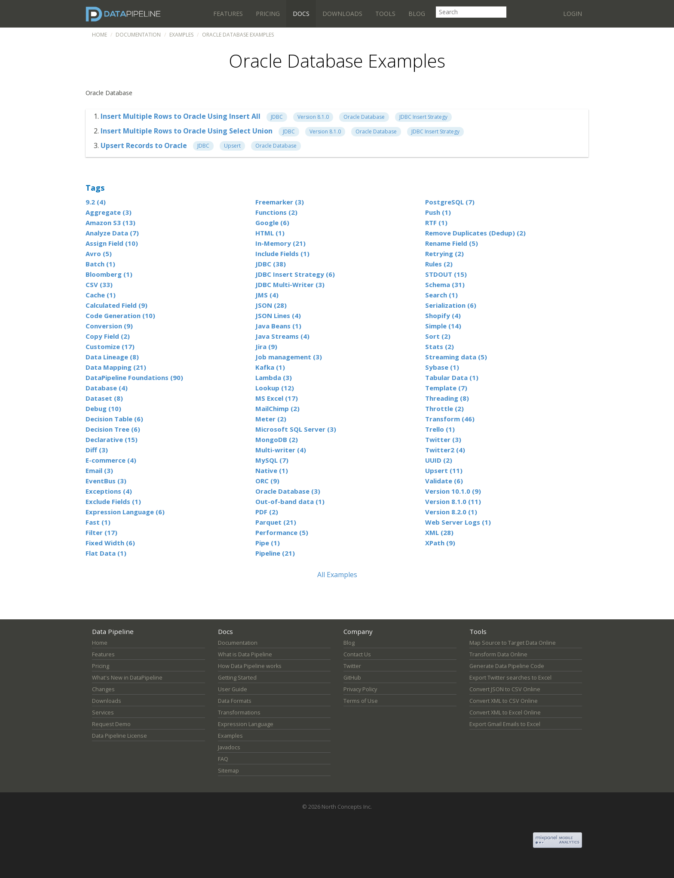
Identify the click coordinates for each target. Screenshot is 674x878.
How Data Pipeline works (250, 666)
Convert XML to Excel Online (505, 712)
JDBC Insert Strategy (423, 117)
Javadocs (229, 747)
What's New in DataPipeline (127, 677)
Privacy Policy (360, 689)
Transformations (239, 712)
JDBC (277, 117)
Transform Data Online (498, 654)
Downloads (342, 13)
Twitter (352, 666)
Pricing (268, 13)
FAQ (223, 759)
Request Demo (111, 724)
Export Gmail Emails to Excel (504, 724)
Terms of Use (360, 701)
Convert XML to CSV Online (503, 701)
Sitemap (228, 770)
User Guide (232, 689)
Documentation (138, 34)
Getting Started (237, 677)
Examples (181, 34)
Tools (385, 13)
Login (572, 13)
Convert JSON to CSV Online (504, 689)
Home (99, 34)
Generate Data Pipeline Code (506, 666)
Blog (416, 13)
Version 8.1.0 (313, 117)
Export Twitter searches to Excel (510, 677)
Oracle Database (364, 117)
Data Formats (234, 701)
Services (103, 712)
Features (228, 13)
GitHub (352, 677)
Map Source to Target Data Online (512, 642)
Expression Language (245, 724)
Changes (103, 689)
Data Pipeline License (119, 735)
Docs (301, 13)
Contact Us (357, 654)
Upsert (232, 145)
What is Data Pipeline (245, 654)
